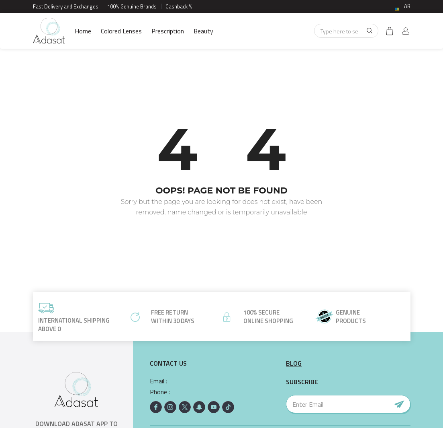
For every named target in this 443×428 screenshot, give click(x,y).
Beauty (203, 31)
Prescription (167, 31)
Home (83, 31)
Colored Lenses (121, 31)
